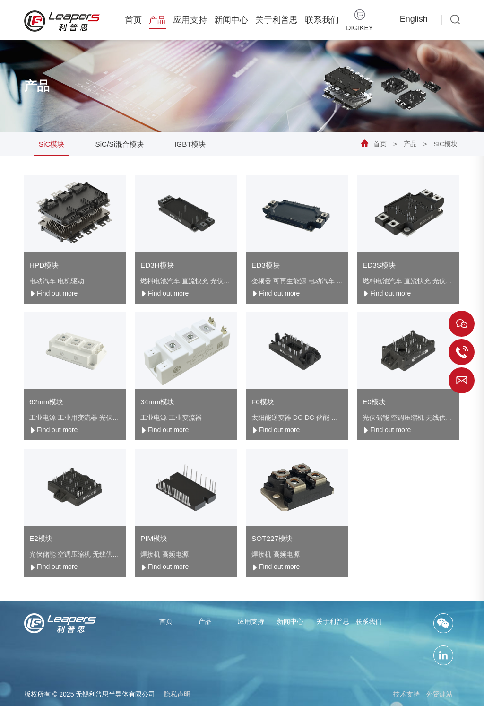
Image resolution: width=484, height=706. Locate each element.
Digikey (359, 20)
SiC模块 (445, 144)
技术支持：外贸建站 (423, 694)
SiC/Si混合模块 (119, 144)
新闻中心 (231, 20)
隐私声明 (177, 694)
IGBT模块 (190, 144)
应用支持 (190, 20)
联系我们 (322, 20)
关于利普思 (276, 20)
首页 (133, 20)
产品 (157, 20)
